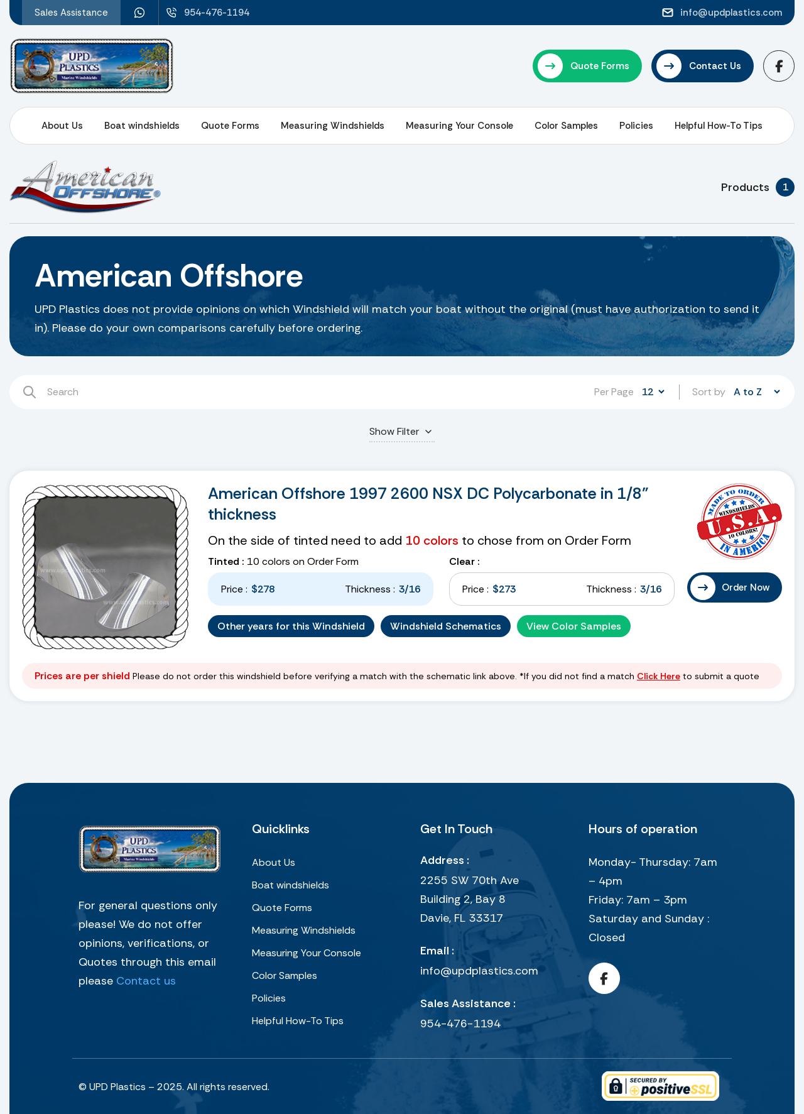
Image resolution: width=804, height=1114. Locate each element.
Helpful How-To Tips (719, 125)
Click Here (658, 676)
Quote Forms (230, 125)
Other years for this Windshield (291, 626)
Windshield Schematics (445, 626)
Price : (234, 589)
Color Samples (566, 125)
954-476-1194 (460, 1023)
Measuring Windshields (332, 125)
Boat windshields (142, 125)
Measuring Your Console (459, 125)
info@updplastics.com (479, 970)
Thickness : (370, 589)
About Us (62, 125)
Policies (636, 125)
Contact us (146, 980)
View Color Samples (573, 626)
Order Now (745, 587)
